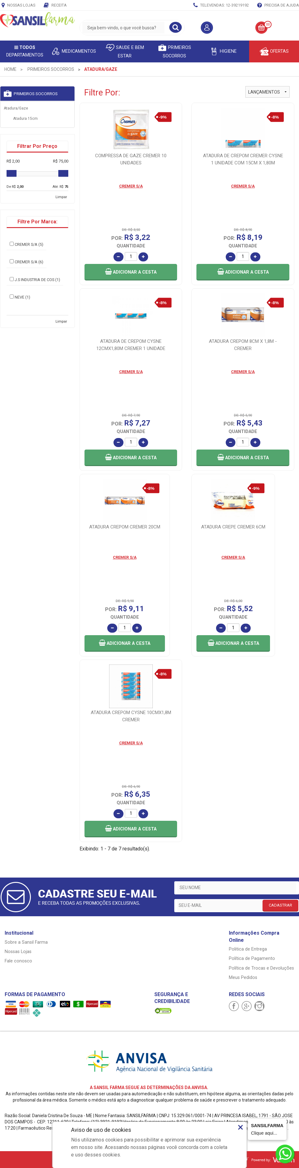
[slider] (12, 173)
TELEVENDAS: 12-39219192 (221, 5)
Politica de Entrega (248, 949)
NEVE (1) (20, 296)
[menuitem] (10, 69)
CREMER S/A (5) (26, 244)
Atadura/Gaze (16, 108)
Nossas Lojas (18, 5)
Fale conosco (18, 961)
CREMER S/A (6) (26, 261)
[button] (130, 272)
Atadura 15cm (25, 118)
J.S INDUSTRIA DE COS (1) (35, 279)
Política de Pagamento (252, 958)
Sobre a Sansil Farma (26, 942)
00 (268, 24)
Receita (55, 5)
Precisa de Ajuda (278, 5)
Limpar (61, 197)
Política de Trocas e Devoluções (261, 968)
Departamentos (24, 51)
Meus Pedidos (243, 977)
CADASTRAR (280, 905)
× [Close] (241, 1127)
